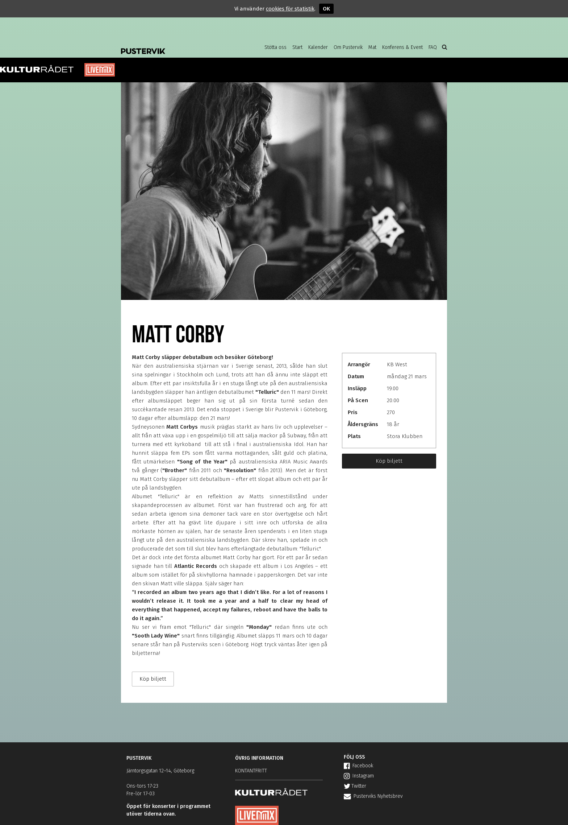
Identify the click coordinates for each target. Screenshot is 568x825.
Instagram (359, 776)
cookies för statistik (290, 8)
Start (297, 47)
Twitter (355, 786)
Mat (372, 47)
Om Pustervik (348, 47)
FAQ (433, 47)
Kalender (318, 47)
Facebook (358, 766)
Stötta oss (275, 47)
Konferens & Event (402, 47)
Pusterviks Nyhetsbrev (373, 796)
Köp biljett (389, 461)
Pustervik (179, 45)
